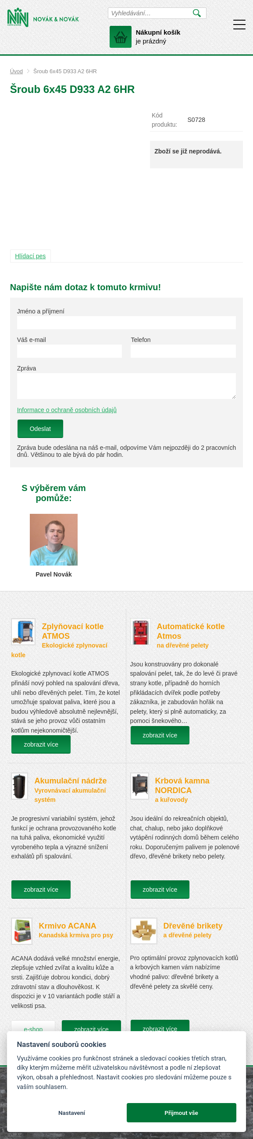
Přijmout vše (181, 1112)
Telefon (140, 339)
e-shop (33, 1029)
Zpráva (26, 368)
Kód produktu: (164, 120)
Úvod (16, 71)
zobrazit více (41, 744)
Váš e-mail (31, 339)
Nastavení (71, 1112)
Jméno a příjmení (40, 311)
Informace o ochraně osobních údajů (67, 409)
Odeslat (40, 428)
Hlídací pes (30, 256)
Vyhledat (197, 13)
